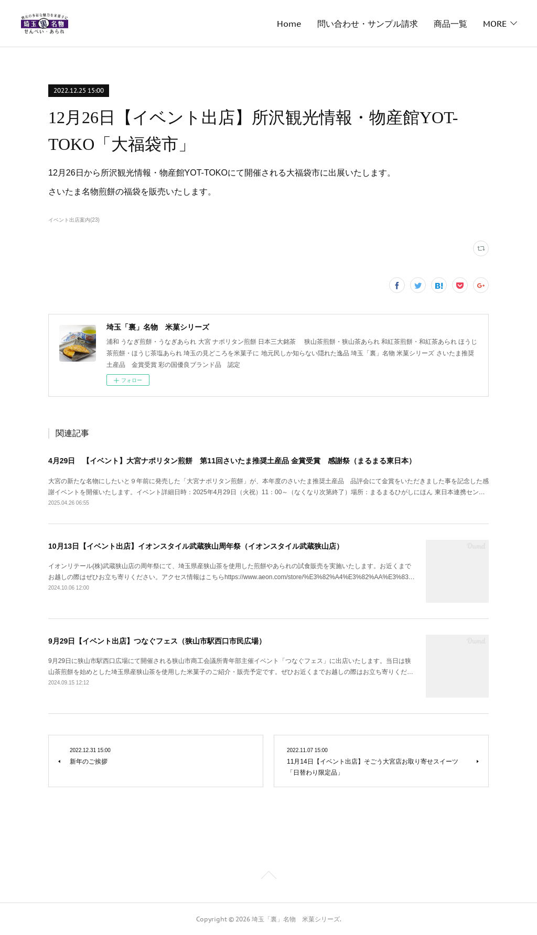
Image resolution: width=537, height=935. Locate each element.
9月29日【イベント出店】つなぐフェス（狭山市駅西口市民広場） (157, 641)
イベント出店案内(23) (74, 220)
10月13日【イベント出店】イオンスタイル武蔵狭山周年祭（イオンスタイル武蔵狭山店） (195, 546)
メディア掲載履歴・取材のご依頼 (404, 23)
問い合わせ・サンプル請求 (226, 23)
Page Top (268, 877)
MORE (495, 23)
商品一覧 (309, 23)
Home (147, 23)
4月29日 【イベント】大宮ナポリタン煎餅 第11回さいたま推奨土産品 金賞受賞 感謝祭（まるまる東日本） (232, 460)
